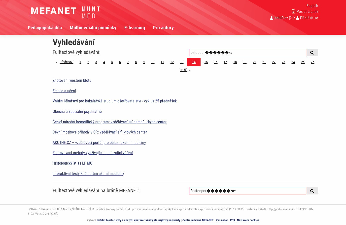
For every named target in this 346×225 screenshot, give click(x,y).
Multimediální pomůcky (93, 28)
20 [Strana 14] (254, 62)
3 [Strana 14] (96, 62)
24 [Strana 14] (293, 62)
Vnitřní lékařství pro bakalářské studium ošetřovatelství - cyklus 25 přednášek (115, 101)
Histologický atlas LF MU (72, 163)
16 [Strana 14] (215, 62)
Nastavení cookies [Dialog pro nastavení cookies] (248, 220)
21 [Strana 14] (264, 62)
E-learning (134, 28)
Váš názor (222, 220)
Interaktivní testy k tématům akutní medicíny (88, 173)
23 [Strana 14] (283, 62)
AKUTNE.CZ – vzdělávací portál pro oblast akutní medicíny (99, 142)
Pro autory (163, 28)
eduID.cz (279, 18)
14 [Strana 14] (194, 62)
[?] (291, 18)
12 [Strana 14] (172, 62)
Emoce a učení (64, 91)
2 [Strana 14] (88, 62)
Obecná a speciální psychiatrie (77, 111)
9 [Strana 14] (144, 62)
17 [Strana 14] (225, 62)
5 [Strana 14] (112, 62)
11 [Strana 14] (162, 62)
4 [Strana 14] (104, 62)
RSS (232, 220)
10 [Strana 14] (152, 62)
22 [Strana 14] (274, 62)
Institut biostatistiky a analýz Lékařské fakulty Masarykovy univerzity (138, 220)
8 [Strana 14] (136, 62)
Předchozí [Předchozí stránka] (68, 61)
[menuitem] (49, 27)
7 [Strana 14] (128, 62)
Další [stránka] (186, 69)
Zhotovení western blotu (72, 80)
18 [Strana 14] (235, 62)
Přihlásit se (307, 18)
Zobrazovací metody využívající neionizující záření (93, 152)
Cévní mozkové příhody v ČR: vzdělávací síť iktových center (100, 132)
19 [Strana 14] (244, 62)
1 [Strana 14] (80, 62)
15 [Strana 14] (206, 62)
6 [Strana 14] (120, 62)
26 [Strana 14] (312, 62)
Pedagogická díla (45, 28)
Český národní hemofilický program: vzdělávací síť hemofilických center (110, 122)
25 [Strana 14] (303, 62)
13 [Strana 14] (181, 62)
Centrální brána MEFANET (198, 220)
